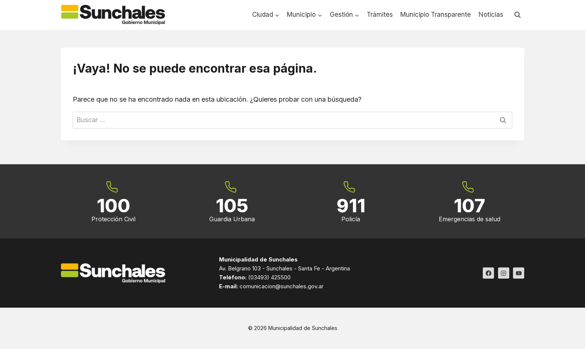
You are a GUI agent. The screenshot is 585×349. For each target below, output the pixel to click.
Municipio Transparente (435, 14)
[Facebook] (488, 273)
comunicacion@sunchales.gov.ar (281, 286)
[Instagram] (503, 273)
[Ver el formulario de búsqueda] (517, 15)
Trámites (380, 14)
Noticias (491, 14)
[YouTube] (518, 273)
